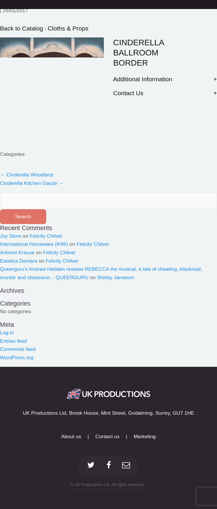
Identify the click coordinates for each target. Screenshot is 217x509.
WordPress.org (16, 357)
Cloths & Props (68, 28)
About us (71, 436)
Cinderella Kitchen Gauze (32, 183)
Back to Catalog (22, 28)
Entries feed (13, 341)
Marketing (145, 436)
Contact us (107, 436)
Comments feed (17, 349)
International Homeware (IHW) (34, 244)
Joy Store (10, 236)
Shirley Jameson (115, 277)
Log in (7, 332)
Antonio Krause (17, 252)
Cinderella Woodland (26, 175)
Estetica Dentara (18, 261)
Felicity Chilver (46, 236)
